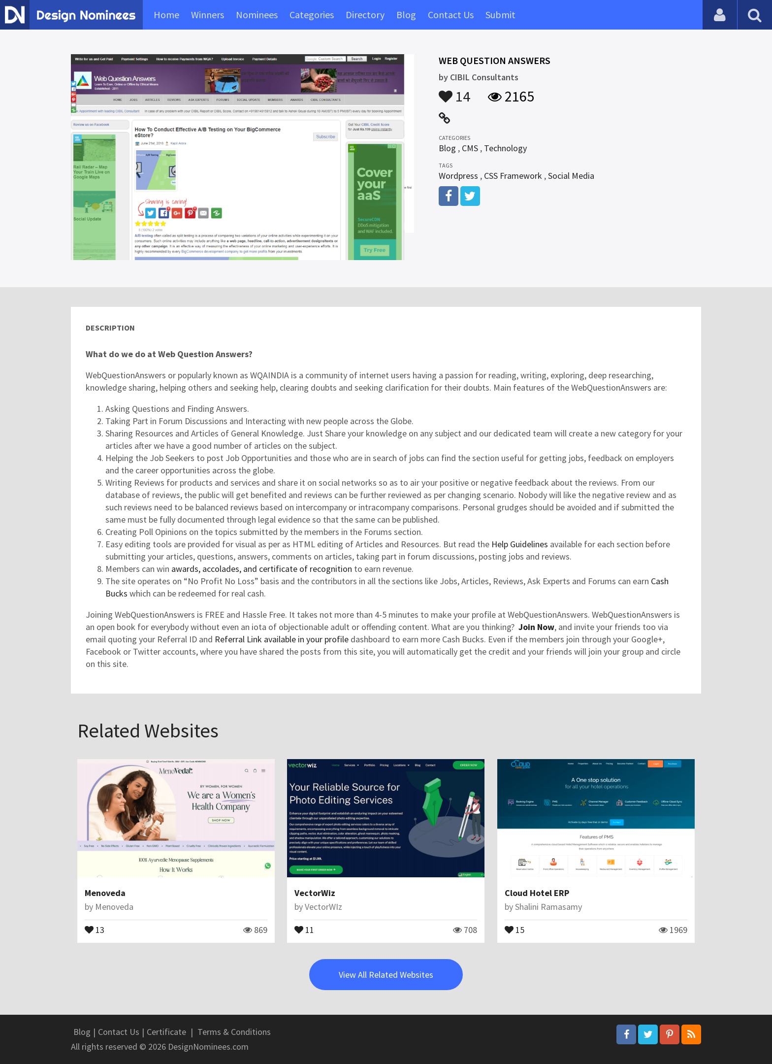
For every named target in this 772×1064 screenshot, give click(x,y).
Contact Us (451, 14)
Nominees (257, 14)
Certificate (166, 1031)
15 (514, 929)
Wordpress (458, 175)
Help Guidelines (520, 544)
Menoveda (105, 892)
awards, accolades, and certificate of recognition (261, 568)
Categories (312, 14)
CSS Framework (513, 175)
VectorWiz (314, 892)
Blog (406, 14)
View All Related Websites (386, 974)
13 (94, 929)
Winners (207, 14)
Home (166, 14)
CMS (470, 148)
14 (454, 92)
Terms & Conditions (234, 1031)
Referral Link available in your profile (282, 639)
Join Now (536, 626)
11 (304, 929)
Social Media (571, 175)
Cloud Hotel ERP (537, 892)
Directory (365, 14)
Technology (505, 148)
